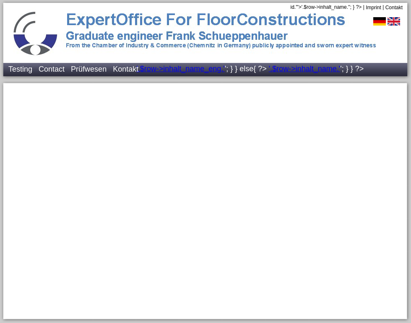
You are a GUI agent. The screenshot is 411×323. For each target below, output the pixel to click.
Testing (20, 69)
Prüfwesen (89, 69)
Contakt (394, 7)
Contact (52, 69)
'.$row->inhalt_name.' (304, 69)
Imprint (373, 7)
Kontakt (125, 69)
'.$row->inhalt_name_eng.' (180, 69)
